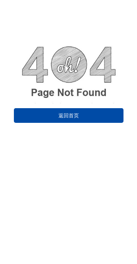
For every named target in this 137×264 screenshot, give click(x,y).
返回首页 (68, 115)
